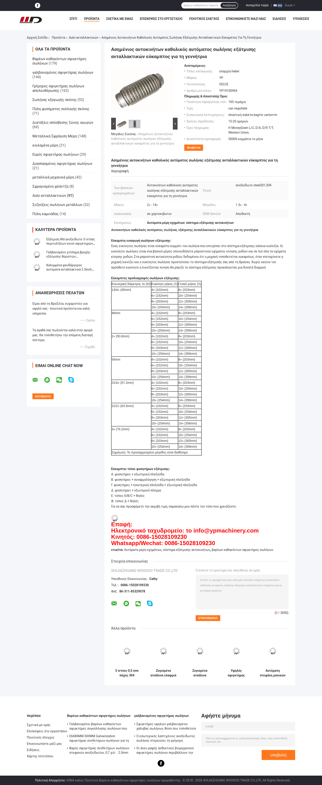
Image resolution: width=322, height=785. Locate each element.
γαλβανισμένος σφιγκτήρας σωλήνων (62, 72)
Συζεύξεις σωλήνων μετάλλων (57, 205)
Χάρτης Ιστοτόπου (40, 756)
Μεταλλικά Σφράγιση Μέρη (54, 136)
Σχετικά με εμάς (119, 19)
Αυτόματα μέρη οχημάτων (142, 550)
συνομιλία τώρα (257, 5)
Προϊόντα (92, 19)
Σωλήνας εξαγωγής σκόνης (54, 100)
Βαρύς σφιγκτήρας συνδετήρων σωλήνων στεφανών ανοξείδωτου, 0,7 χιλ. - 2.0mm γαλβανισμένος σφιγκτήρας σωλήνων (99, 751)
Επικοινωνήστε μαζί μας (246, 19)
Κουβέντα (193, 147)
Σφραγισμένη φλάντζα (50, 186)
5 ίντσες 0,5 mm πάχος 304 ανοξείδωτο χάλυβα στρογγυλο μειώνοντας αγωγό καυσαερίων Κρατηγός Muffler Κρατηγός (127, 673)
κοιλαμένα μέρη (45, 145)
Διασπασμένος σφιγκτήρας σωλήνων (62, 164)
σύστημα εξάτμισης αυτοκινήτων (186, 550)
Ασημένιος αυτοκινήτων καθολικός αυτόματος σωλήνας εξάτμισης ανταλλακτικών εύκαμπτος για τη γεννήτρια (142, 138)
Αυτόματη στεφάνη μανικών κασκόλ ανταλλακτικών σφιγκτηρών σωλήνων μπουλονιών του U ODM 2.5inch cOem (273, 673)
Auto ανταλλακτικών (83, 37)
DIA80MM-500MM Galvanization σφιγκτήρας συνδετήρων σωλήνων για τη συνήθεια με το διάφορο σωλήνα (99, 739)
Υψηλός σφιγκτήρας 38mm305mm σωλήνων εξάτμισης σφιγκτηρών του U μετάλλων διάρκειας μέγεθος (236, 673)
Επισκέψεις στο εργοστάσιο (161, 19)
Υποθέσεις (301, 19)
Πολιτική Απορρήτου (50, 780)
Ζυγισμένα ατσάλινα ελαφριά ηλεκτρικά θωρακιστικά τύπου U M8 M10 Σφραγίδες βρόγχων (163, 673)
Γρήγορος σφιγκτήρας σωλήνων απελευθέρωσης (58, 88)
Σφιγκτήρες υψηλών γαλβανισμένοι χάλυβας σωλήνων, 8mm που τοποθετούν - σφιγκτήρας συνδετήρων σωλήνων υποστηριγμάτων (166, 727)
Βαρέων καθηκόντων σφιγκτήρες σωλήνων (98, 716)
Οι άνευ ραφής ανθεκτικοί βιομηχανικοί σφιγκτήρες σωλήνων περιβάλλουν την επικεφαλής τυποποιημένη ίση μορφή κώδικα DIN (165, 751)
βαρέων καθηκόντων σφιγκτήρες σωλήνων (242, 550)
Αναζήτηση (229, 5)
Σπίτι (73, 19)
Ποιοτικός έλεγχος (204, 19)
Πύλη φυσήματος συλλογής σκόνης (60, 109)
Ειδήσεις (279, 19)
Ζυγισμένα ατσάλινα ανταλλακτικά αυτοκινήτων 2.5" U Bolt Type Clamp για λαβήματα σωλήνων (200, 673)
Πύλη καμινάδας (45, 214)
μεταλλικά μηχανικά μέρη (53, 177)
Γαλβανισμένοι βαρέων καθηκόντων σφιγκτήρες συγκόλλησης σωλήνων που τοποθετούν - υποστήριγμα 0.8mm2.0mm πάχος (99, 727)
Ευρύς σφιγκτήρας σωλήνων (55, 154)
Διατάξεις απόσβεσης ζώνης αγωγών (62, 122)
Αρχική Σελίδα (37, 37)
